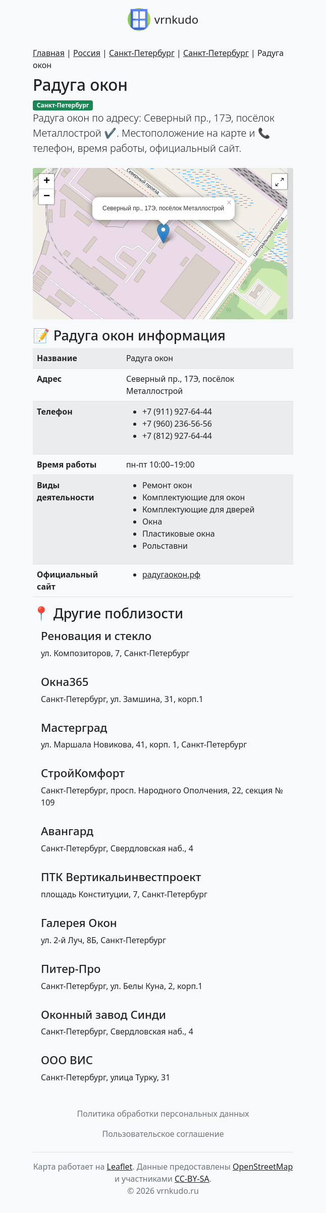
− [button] (46, 196)
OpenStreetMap (263, 1166)
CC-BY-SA (192, 1178)
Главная (49, 53)
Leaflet (120, 1166)
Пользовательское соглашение (163, 1133)
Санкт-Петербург (142, 53)
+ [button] (46, 181)
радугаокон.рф (171, 574)
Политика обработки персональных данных (163, 1113)
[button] (279, 181)
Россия (86, 53)
